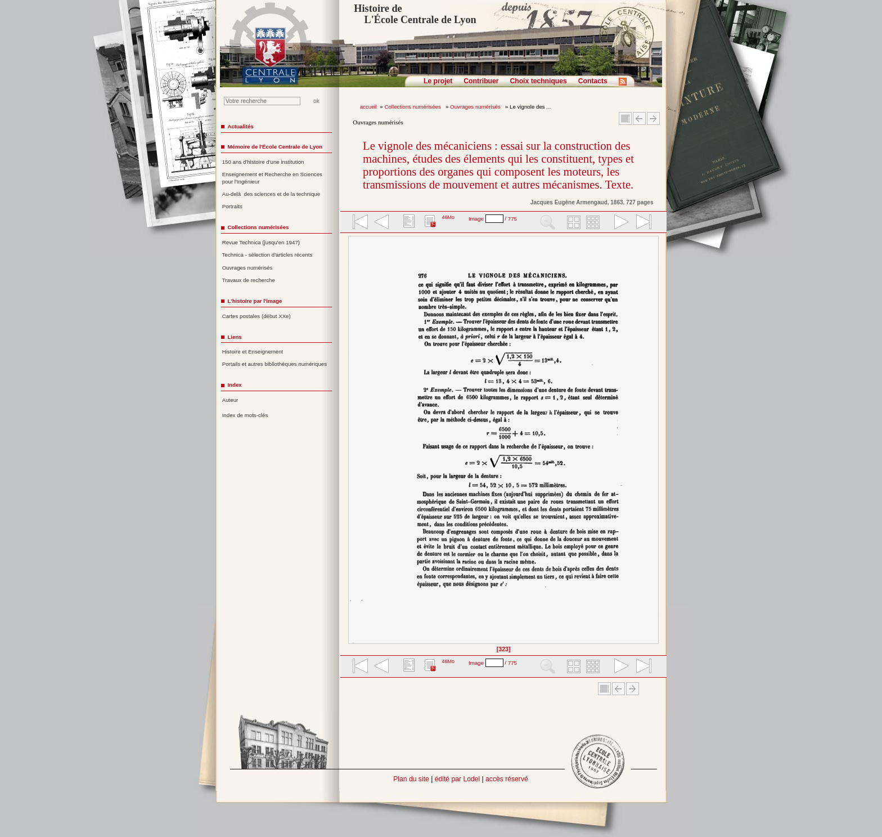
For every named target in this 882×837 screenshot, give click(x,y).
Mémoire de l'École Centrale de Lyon (274, 147)
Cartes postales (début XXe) (256, 316)
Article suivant (653, 118)
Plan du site (411, 779)
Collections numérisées (413, 107)
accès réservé (506, 779)
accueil (368, 107)
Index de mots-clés (245, 415)
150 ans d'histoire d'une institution (263, 162)
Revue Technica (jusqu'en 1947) (261, 242)
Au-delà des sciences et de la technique (271, 194)
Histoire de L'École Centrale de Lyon (415, 14)
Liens (234, 337)
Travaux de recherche (248, 280)
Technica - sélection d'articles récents (267, 255)
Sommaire (625, 118)
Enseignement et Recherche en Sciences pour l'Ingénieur (272, 178)
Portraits (232, 206)
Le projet (438, 81)
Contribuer (481, 81)
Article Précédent (639, 118)
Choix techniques (538, 81)
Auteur (230, 400)
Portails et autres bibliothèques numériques (274, 364)
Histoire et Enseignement (253, 351)
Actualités (240, 126)
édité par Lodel (457, 779)
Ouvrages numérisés (476, 107)
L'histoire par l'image (254, 301)
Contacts (593, 81)
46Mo (448, 217)
